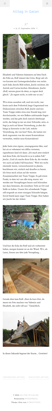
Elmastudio (33, 402)
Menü (5, 3)
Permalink (37, 28)
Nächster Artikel (39, 377)
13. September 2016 (26, 28)
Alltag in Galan (26, 11)
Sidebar (47, 3)
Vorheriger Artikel (14, 377)
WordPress (31, 398)
